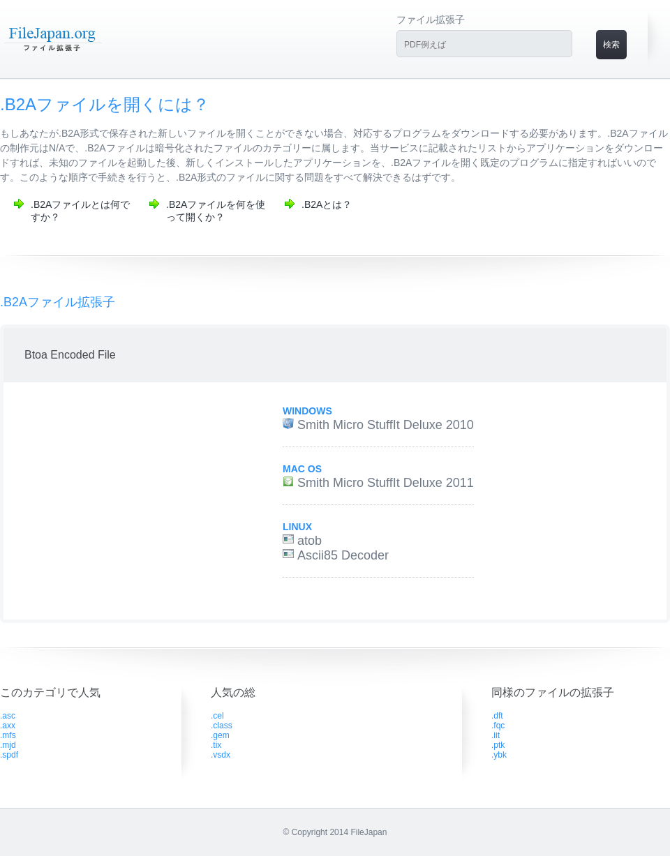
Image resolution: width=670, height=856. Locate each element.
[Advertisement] (127, 501)
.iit (495, 735)
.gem (220, 735)
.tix (216, 745)
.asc (7, 716)
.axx (7, 725)
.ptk (498, 745)
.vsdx (220, 755)
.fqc (498, 725)
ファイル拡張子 (430, 19)
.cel (217, 716)
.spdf (9, 755)
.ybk (499, 755)
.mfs (8, 735)
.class (221, 725)
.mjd (8, 745)
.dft (497, 716)
